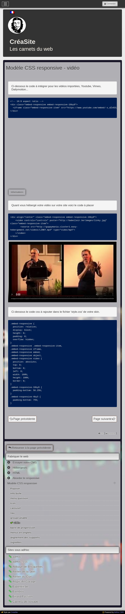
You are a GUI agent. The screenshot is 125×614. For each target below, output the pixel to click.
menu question (19, 503)
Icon (12, 508)
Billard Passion (22, 602)
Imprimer (112, 439)
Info (102, 439)
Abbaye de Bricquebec (27, 572)
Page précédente (24, 424)
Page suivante (103, 424)
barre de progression (22, 533)
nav (12, 518)
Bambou (18, 597)
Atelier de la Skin (23, 577)
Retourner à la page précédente (29, 453)
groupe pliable (18, 523)
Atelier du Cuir (22, 582)
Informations (17, 192)
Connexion (111, 4)
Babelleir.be (20, 592)
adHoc (16, 562)
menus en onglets (20, 538)
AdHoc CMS (119, 612)
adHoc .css (19, 567)
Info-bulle (15, 498)
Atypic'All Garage (24, 587)
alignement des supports (25, 542)
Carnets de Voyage (25, 606)
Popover (15, 493)
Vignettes (15, 547)
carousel (15, 513)
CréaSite (14, 612)
